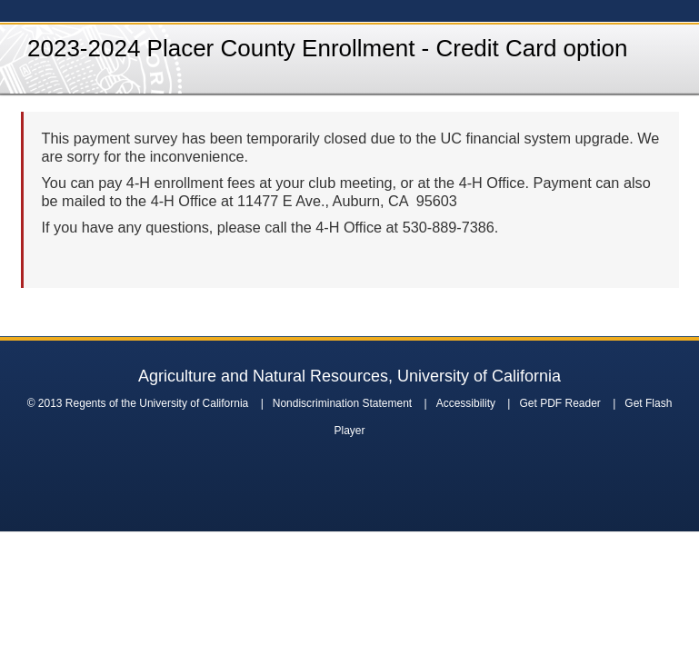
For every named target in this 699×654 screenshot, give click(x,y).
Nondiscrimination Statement (342, 403)
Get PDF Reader (559, 403)
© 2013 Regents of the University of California (138, 403)
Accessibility (465, 403)
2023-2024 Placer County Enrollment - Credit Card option (327, 48)
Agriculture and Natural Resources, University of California (349, 376)
